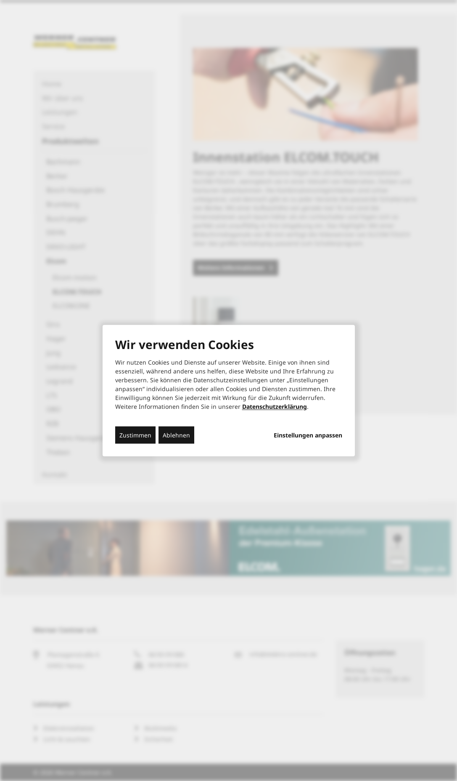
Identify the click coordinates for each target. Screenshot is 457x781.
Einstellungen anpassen (308, 435)
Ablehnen (176, 435)
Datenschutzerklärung (274, 406)
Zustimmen (135, 435)
